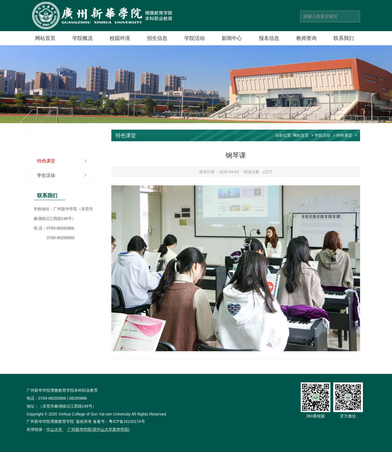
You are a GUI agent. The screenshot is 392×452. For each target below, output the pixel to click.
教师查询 (306, 38)
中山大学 (54, 429)
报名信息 (269, 38)
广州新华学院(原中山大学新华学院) (98, 429)
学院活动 (194, 38)
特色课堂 (46, 160)
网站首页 (45, 38)
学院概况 (82, 38)
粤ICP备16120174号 (127, 421)
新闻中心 (232, 38)
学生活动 (46, 175)
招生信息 (157, 38)
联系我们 (343, 38)
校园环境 (120, 38)
